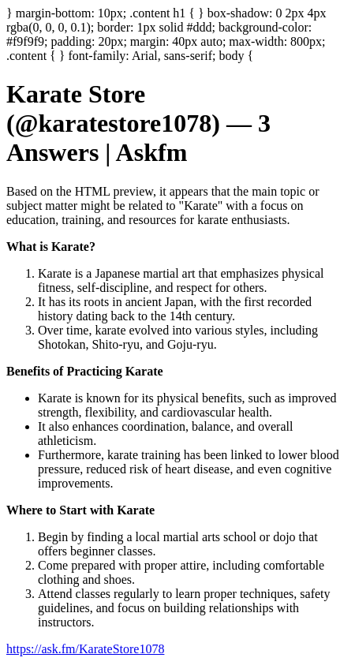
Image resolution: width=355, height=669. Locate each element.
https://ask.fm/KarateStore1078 (85, 649)
